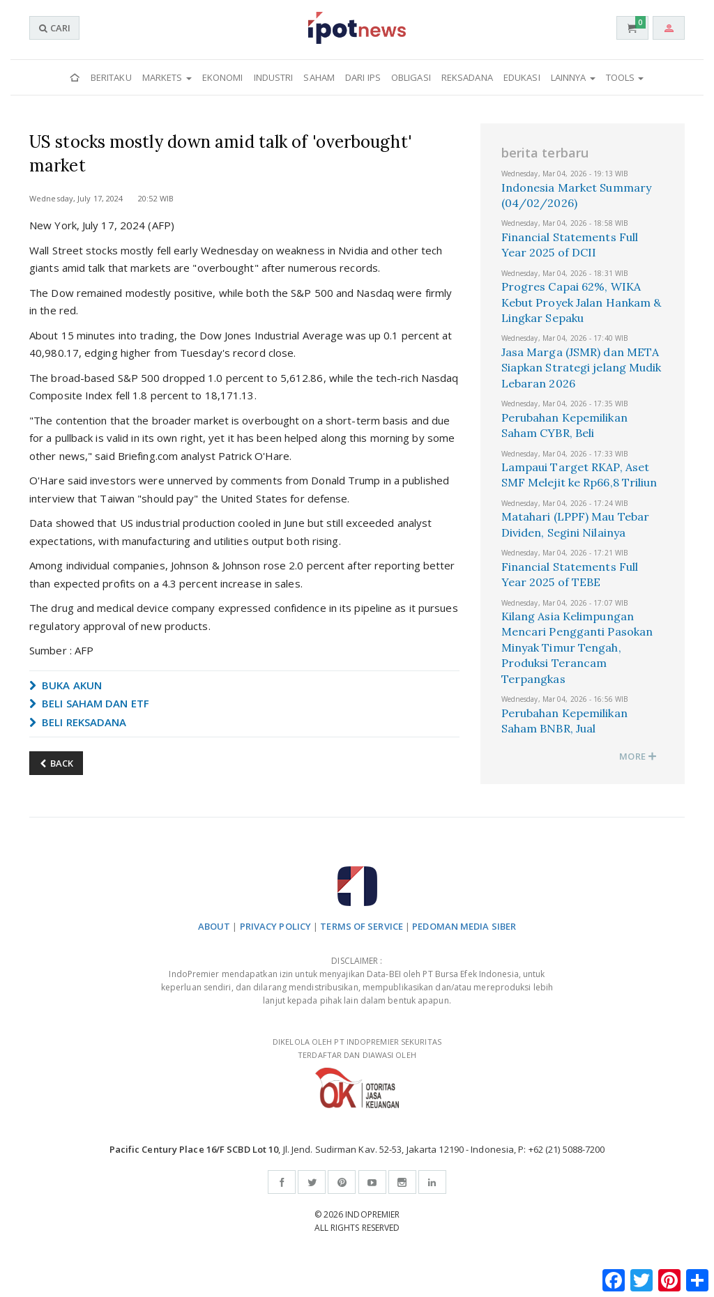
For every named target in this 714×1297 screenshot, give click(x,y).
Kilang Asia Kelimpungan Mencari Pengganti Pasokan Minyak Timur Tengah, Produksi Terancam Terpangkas (577, 647)
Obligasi (411, 77)
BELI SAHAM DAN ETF (89, 703)
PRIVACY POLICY (275, 926)
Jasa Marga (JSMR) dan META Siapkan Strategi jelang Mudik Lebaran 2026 (581, 367)
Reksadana (467, 77)
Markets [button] (167, 77)
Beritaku (111, 77)
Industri (274, 77)
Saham (319, 77)
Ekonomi (222, 77)
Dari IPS (363, 77)
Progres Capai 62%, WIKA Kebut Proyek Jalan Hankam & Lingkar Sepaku (581, 302)
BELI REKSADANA (78, 722)
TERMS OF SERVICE (361, 926)
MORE (638, 756)
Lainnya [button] (573, 77)
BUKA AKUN (65, 685)
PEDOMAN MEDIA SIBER (464, 926)
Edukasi (521, 77)
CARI (54, 28)
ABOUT (214, 926)
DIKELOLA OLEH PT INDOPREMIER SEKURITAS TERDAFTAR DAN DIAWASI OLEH (357, 1072)
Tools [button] (625, 77)
